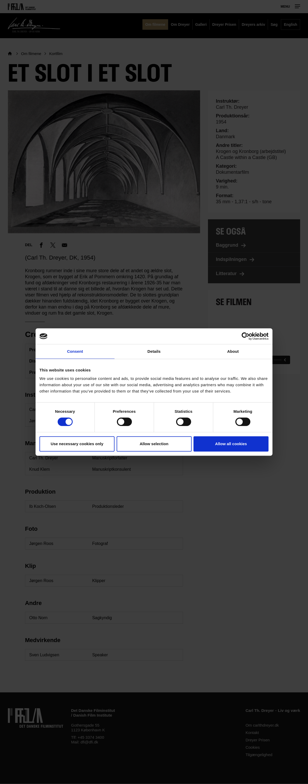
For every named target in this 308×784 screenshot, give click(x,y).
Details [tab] (154, 351)
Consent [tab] (75, 351)
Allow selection (154, 443)
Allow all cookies (231, 443)
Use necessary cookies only (77, 443)
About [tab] (233, 351)
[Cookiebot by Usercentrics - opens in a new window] (245, 336)
